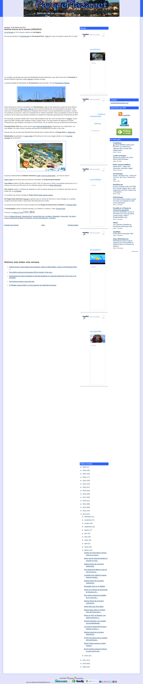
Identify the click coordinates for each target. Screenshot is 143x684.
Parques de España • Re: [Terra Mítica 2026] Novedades (123, 158)
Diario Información (55, 185)
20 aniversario (25, 36)
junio (86, 537)
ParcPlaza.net (118, 184)
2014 (84, 507)
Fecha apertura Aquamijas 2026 (123, 233)
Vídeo (47, 36)
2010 (84, 663)
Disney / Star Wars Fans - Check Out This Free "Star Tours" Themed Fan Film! (124, 177)
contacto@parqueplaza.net (119, 103)
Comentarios (78, 678)
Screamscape (118, 174)
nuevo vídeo (28, 136)
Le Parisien (17, 191)
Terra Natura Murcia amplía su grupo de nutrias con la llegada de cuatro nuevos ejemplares (124, 201)
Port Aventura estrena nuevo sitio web (21, 281)
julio (86, 533)
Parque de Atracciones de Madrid (13, 218)
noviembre (88, 520)
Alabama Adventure (15, 216)
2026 (84, 467)
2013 (84, 511)
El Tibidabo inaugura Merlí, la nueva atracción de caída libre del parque (32, 285)
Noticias (66, 83)
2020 (84, 487)
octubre (87, 523)
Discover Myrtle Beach (44, 126)
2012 (84, 514)
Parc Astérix (72, 216)
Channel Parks (71, 205)
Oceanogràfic (64, 216)
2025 (84, 470)
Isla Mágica (48, 216)
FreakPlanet (117, 143)
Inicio (43, 225)
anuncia (26, 199)
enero (86, 656)
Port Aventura (28, 218)
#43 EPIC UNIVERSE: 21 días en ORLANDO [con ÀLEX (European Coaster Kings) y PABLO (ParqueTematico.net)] (123, 214)
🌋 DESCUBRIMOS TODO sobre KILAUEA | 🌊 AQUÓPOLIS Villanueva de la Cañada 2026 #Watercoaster (123, 147)
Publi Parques (118, 197)
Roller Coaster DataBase (121, 165)
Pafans (115, 223)
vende (39, 175)
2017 (84, 497)
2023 (84, 477)
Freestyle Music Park (39, 216)
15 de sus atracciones (48, 175)
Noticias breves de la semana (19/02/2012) (22, 29)
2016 (84, 501)
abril (86, 543)
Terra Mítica (52, 218)
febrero (87, 550)
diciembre (87, 517)
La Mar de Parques (119, 156)
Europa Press (60, 208)
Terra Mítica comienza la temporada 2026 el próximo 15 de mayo (30, 272)
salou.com (23, 109)
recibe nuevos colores (45, 195)
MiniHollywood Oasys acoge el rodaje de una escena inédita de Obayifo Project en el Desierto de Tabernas (123, 243)
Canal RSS (124, 115)
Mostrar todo (135, 251)
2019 (84, 490)
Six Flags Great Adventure (40, 218)
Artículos (70, 678)
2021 (84, 484)
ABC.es (30, 109)
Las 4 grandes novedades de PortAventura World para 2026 (122, 225)
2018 (84, 494)
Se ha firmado (9, 32)
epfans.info (71, 132)
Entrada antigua (73, 225)
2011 (84, 660)
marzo (86, 547)
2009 (84, 667)
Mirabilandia (56, 216)
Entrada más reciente (11, 225)
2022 (84, 480)
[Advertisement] (71, 20)
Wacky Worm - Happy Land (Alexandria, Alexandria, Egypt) (122, 167)
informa (30, 79)
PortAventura (59, 83)
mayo (86, 540)
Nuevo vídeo (8, 179)
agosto (86, 530)
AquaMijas (116, 232)
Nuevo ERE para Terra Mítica (93, 606)
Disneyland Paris (27, 216)
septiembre (88, 527)
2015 (84, 504)
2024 (84, 474)
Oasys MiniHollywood (120, 239)
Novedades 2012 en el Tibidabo (94, 586)
